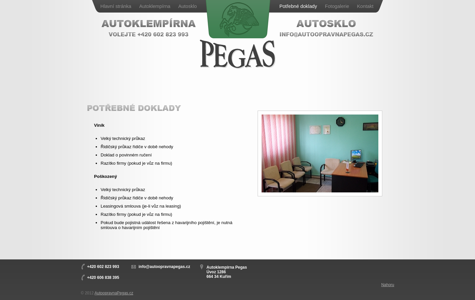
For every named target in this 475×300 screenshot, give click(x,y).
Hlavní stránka (115, 6)
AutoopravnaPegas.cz (114, 293)
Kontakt (365, 6)
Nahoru (387, 285)
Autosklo (187, 6)
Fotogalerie (337, 6)
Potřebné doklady (298, 6)
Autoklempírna (155, 6)
